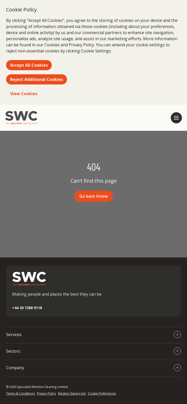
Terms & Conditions (20, 393)
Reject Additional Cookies (36, 79)
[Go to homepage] (21, 118)
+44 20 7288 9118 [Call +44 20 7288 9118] (27, 307)
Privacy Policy (46, 393)
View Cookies (23, 93)
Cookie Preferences (102, 393)
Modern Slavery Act (72, 393)
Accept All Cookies (29, 65)
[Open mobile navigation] (176, 117)
